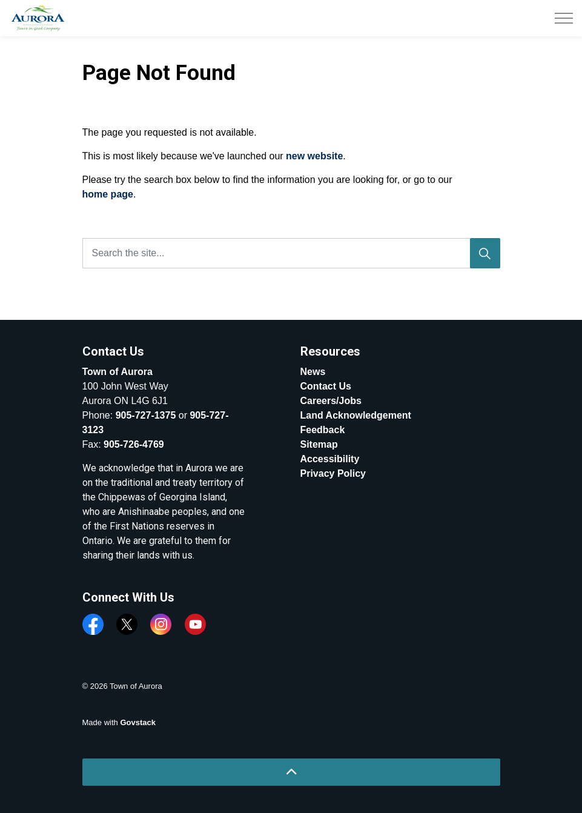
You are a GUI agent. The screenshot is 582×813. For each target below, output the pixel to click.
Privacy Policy (333, 473)
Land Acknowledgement (355, 415)
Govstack (138, 722)
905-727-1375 (146, 415)
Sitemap (319, 444)
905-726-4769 (134, 444)
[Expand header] (564, 18)
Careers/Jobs (331, 401)
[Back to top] (291, 772)
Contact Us (325, 386)
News (313, 372)
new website (314, 156)
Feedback (322, 430)
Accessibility (330, 459)
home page (107, 194)
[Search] (485, 253)
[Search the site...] (291, 253)
